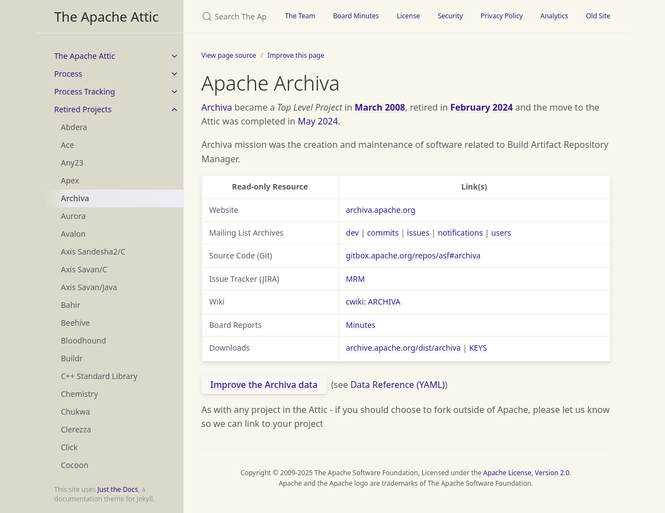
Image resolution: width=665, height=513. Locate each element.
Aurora (73, 216)
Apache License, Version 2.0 (526, 472)
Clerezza (76, 429)
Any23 (72, 162)
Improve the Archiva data (264, 384)
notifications (460, 232)
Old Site (598, 16)
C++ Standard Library (99, 376)
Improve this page (295, 55)
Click (69, 447)
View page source (229, 55)
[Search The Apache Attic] (230, 16)
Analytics (554, 16)
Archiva (75, 198)
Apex (70, 180)
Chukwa (76, 411)
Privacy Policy (502, 16)
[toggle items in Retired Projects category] (174, 109)
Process (68, 73)
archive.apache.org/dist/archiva (403, 347)
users (501, 232)
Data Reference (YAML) (398, 384)
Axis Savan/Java (89, 287)
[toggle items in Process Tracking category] (174, 92)
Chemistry (79, 394)
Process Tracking (85, 91)
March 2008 (379, 107)
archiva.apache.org (381, 210)
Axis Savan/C (84, 269)
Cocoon (75, 465)
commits (383, 232)
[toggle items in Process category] (174, 74)
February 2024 (481, 107)
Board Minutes (356, 16)
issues (418, 232)
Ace (67, 145)
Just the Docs (117, 489)
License (408, 16)
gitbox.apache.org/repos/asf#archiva (413, 255)
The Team (300, 16)
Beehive (75, 322)
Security (450, 16)
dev (352, 232)
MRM (355, 278)
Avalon (73, 233)
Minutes (361, 325)
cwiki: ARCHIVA (373, 301)
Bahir (71, 305)
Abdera (74, 127)
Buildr (72, 358)
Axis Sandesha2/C (93, 251)
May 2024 (318, 121)
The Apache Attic (106, 16)
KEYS (478, 347)
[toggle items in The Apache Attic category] (174, 56)
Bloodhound (83, 340)
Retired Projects (83, 109)
